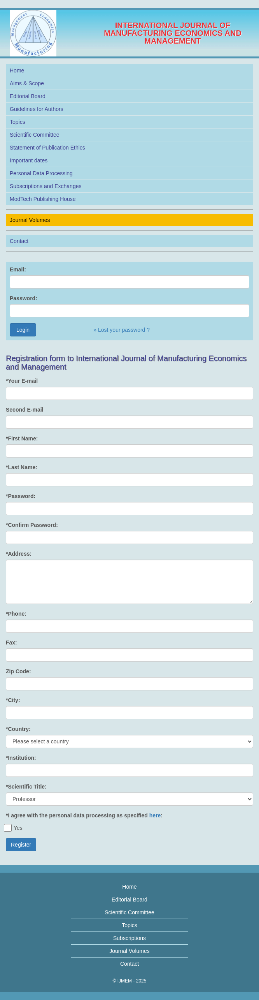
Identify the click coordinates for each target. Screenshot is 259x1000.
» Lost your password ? (121, 330)
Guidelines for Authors (36, 109)
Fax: (11, 642)
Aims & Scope (27, 83)
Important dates (28, 160)
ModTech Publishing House (43, 199)
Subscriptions (129, 938)
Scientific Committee (35, 135)
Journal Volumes (30, 220)
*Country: (18, 729)
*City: (13, 700)
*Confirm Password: (32, 525)
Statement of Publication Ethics (47, 147)
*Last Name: (21, 467)
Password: (23, 298)
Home (17, 70)
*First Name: (22, 438)
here (155, 815)
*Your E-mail (22, 381)
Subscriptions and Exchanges (45, 186)
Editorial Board (28, 96)
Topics (17, 122)
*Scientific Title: (26, 786)
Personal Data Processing (41, 173)
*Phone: (16, 614)
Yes (14, 828)
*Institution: (21, 758)
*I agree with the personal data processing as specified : (84, 815)
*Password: (20, 496)
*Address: (19, 554)
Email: (18, 269)
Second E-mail (24, 410)
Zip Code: (18, 671)
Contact (19, 241)
